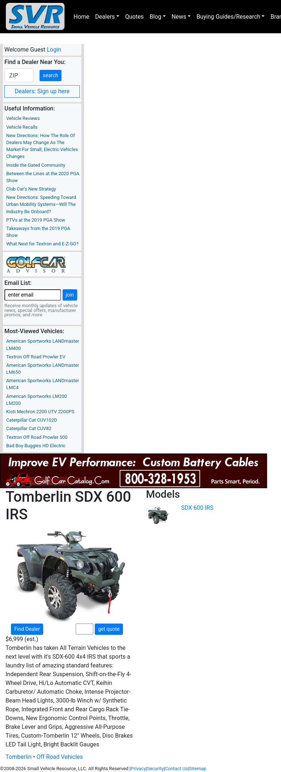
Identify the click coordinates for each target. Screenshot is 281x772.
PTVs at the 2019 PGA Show (35, 220)
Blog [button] (155, 16)
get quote (109, 629)
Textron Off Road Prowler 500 (37, 437)
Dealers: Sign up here (42, 91)
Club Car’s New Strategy (31, 189)
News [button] (179, 16)
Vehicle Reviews (23, 118)
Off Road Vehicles (60, 756)
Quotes (134, 16)
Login (54, 49)
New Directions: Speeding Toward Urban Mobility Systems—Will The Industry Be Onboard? (41, 204)
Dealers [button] (105, 16)
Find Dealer (27, 629)
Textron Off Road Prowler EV (35, 356)
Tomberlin (18, 756)
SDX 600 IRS (197, 507)
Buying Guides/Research (228, 16)
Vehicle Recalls (22, 127)
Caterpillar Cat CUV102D (31, 420)
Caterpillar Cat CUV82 (28, 428)
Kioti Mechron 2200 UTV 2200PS (40, 411)
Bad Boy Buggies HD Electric (35, 445)
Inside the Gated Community (35, 165)
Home (81, 16)
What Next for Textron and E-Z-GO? (42, 243)
